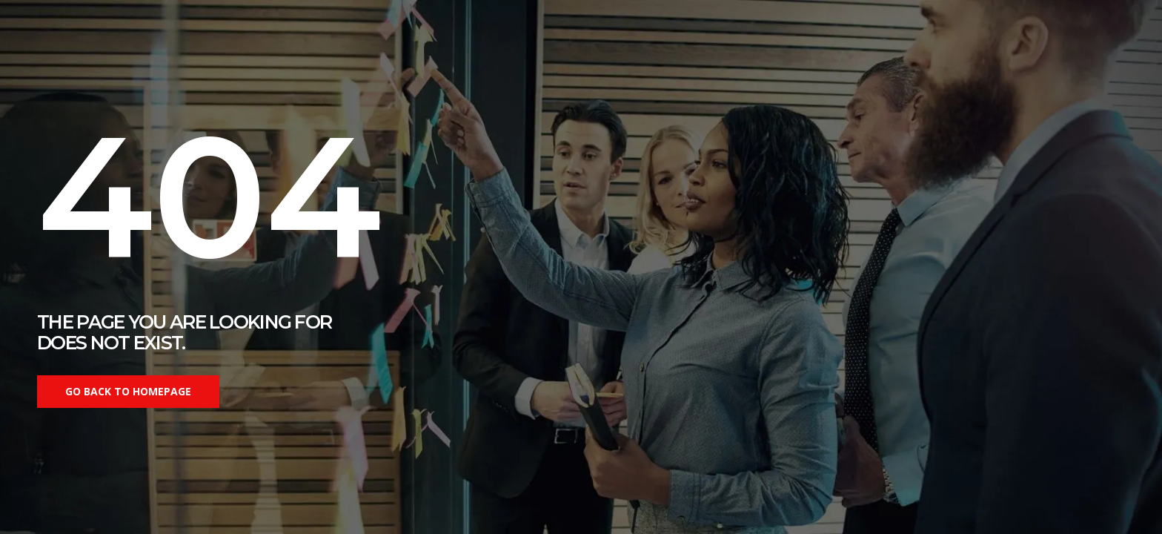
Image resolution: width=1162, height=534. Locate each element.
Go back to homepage (128, 391)
